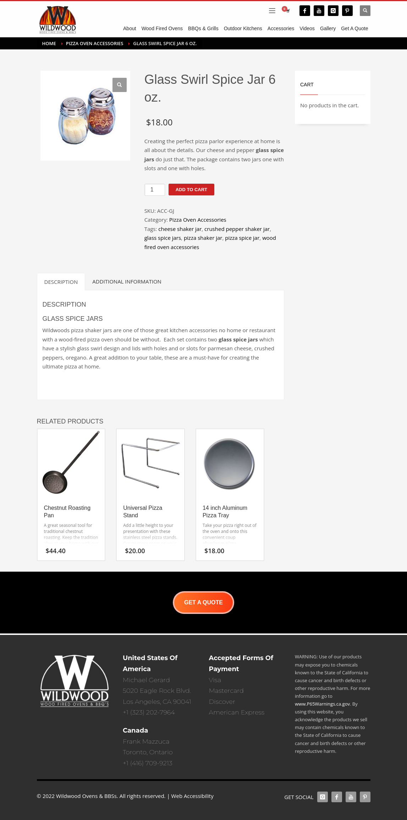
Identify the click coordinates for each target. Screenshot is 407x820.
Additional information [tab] (126, 281)
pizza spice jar (242, 237)
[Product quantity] (154, 190)
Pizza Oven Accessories (197, 219)
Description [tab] (61, 281)
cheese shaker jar (180, 228)
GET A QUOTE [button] (203, 602)
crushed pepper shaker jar (237, 228)
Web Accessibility (192, 795)
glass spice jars (162, 237)
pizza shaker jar (203, 237)
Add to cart (191, 189)
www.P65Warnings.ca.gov (322, 704)
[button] (119, 85)
